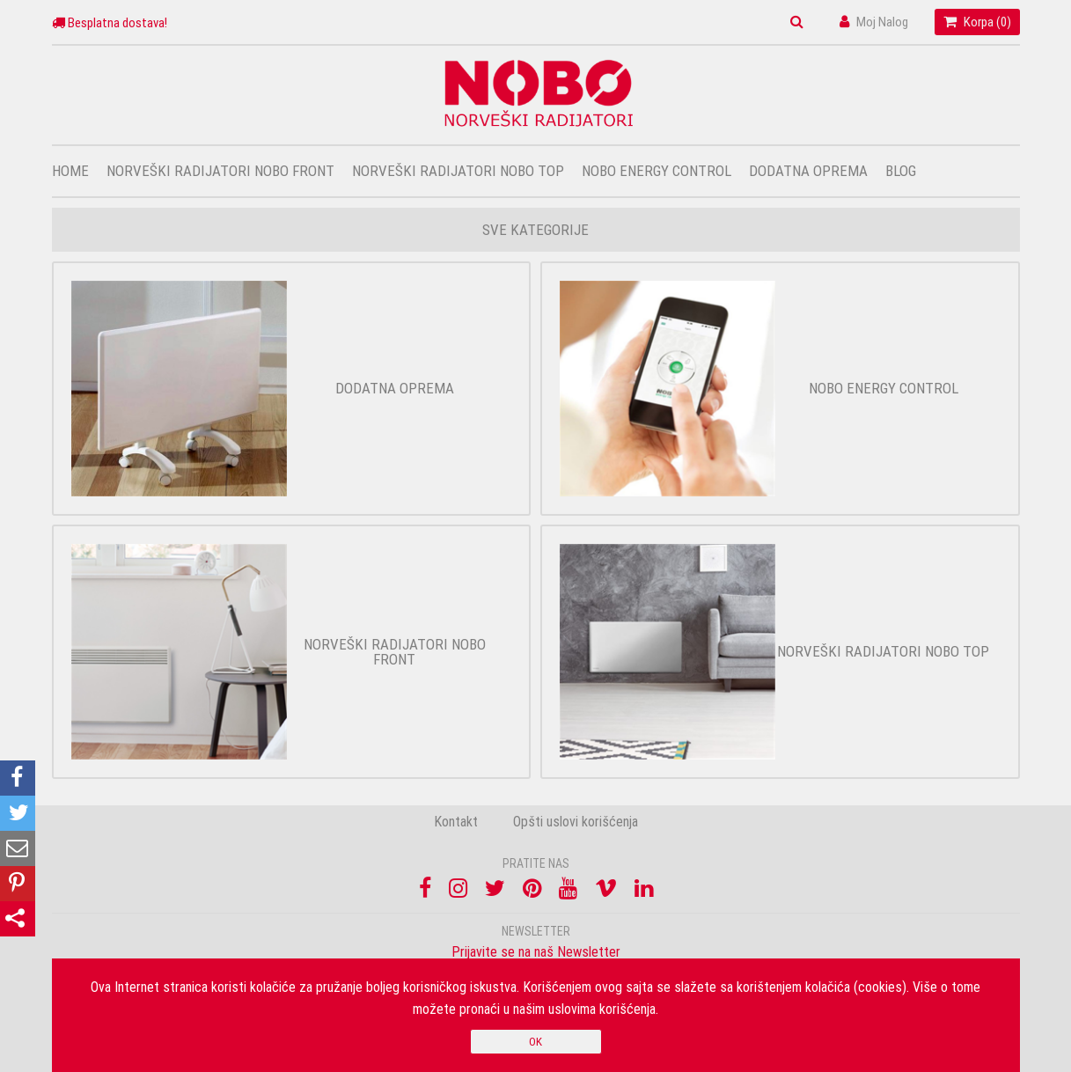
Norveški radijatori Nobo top (458, 170)
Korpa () (977, 21)
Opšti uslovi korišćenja (575, 821)
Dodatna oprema (808, 170)
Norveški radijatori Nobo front (220, 170)
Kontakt (456, 821)
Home (70, 170)
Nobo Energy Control (656, 170)
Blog (900, 170)
